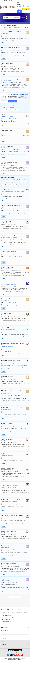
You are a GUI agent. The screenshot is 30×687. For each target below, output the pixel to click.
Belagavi (11, 184)
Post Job (26, 9)
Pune (3, 179)
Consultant (19, 6)
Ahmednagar (19, 179)
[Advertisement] (12, 602)
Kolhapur (16, 182)
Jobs (18, 2)
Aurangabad (22, 182)
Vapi (3, 184)
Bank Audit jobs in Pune (7, 615)
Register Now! (12, 101)
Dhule (6, 184)
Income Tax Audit (14, 109)
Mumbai (25, 179)
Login (20, 9)
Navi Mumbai (12, 179)
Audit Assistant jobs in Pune (8, 617)
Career (19, 4)
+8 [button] (16, 363)
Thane (3, 182)
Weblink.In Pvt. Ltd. (15, 658)
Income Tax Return (5, 109)
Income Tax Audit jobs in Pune (8, 623)
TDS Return (12, 107)
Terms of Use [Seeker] (18, 659)
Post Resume (20, 12)
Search (23, 17)
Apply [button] (3, 42)
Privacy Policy (10, 659)
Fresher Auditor (5, 107)
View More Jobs (14, 597)
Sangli (12, 182)
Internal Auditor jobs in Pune (8, 619)
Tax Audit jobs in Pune (6, 621)
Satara (7, 179)
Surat (16, 184)
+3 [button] (16, 426)
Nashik (7, 182)
